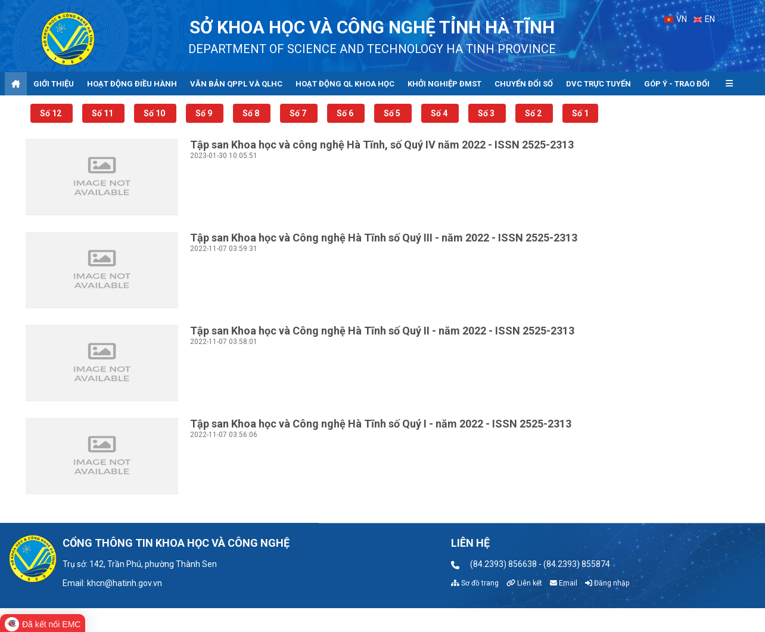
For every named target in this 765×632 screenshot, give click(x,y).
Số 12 (51, 113)
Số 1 (580, 113)
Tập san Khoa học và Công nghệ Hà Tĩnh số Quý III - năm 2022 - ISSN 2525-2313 (383, 237)
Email (563, 583)
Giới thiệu (53, 83)
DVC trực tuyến (598, 83)
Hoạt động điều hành (132, 83)
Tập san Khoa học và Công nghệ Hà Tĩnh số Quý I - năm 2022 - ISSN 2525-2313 (380, 423)
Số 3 (487, 113)
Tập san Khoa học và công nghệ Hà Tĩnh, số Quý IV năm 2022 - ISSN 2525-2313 (382, 144)
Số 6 (346, 113)
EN (705, 19)
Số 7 (299, 113)
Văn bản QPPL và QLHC (236, 83)
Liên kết (524, 583)
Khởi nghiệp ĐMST (444, 83)
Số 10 (155, 113)
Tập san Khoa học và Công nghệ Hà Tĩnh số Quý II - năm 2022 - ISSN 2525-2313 (382, 330)
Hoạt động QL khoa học (345, 83)
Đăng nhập (607, 583)
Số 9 (204, 113)
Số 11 (103, 113)
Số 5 (393, 113)
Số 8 (251, 113)
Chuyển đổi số (524, 83)
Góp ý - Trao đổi (677, 83)
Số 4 (440, 113)
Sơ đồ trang (475, 583)
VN (675, 19)
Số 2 (534, 113)
